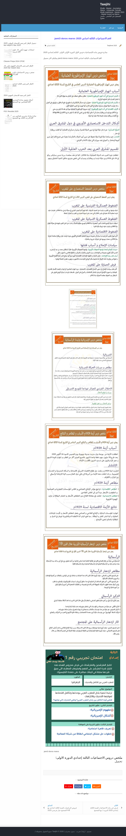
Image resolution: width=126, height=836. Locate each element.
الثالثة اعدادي (50, 45)
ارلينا (83, 831)
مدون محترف (70, 831)
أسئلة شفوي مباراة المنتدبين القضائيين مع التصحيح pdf (23, 101)
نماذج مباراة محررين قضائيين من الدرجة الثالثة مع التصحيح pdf (24, 117)
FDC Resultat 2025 (11, 111)
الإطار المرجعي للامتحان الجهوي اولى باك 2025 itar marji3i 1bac (18, 67)
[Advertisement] (21, 147)
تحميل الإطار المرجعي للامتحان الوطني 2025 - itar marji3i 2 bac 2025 (20, 44)
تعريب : (73, 831)
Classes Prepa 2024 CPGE (14, 61)
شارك (68, 786)
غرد (87, 786)
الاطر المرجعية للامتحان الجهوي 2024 (17, 95)
